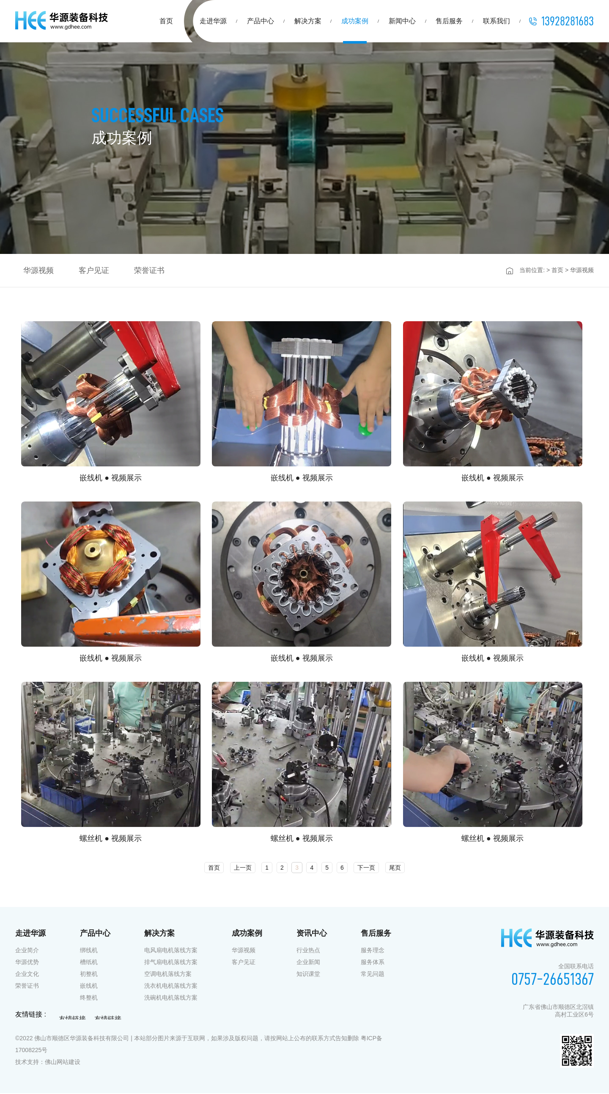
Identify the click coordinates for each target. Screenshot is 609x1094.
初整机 (89, 974)
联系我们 (496, 21)
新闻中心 (402, 21)
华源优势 (27, 962)
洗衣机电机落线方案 (171, 986)
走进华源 (213, 21)
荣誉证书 (27, 986)
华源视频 (243, 951)
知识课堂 (308, 974)
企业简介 (27, 951)
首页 (166, 21)
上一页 (243, 868)
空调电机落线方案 (168, 974)
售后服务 (449, 21)
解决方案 (307, 21)
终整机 (89, 998)
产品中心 (260, 21)
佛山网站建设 (62, 1062)
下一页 (366, 868)
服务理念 (372, 951)
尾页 (395, 868)
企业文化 (27, 974)
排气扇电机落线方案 (171, 962)
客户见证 (243, 962)
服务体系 (372, 962)
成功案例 (354, 21)
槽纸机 (89, 962)
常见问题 (372, 974)
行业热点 (308, 951)
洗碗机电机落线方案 (171, 998)
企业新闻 (308, 962)
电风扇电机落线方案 (171, 951)
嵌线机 (89, 986)
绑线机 (89, 951)
